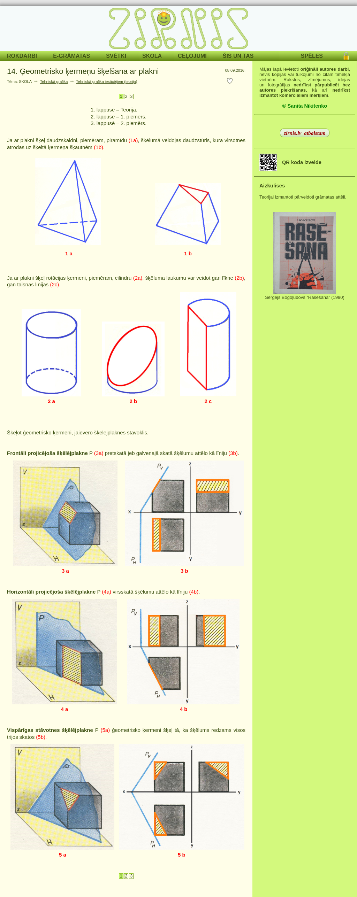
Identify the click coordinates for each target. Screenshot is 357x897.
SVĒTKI (116, 56)
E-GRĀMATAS (71, 56)
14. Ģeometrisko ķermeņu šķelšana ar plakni (83, 71)
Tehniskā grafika (54, 81)
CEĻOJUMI (192, 56)
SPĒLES (312, 56)
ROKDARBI (22, 56)
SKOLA (152, 56)
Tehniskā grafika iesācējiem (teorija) (106, 81)
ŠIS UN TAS (238, 56)
